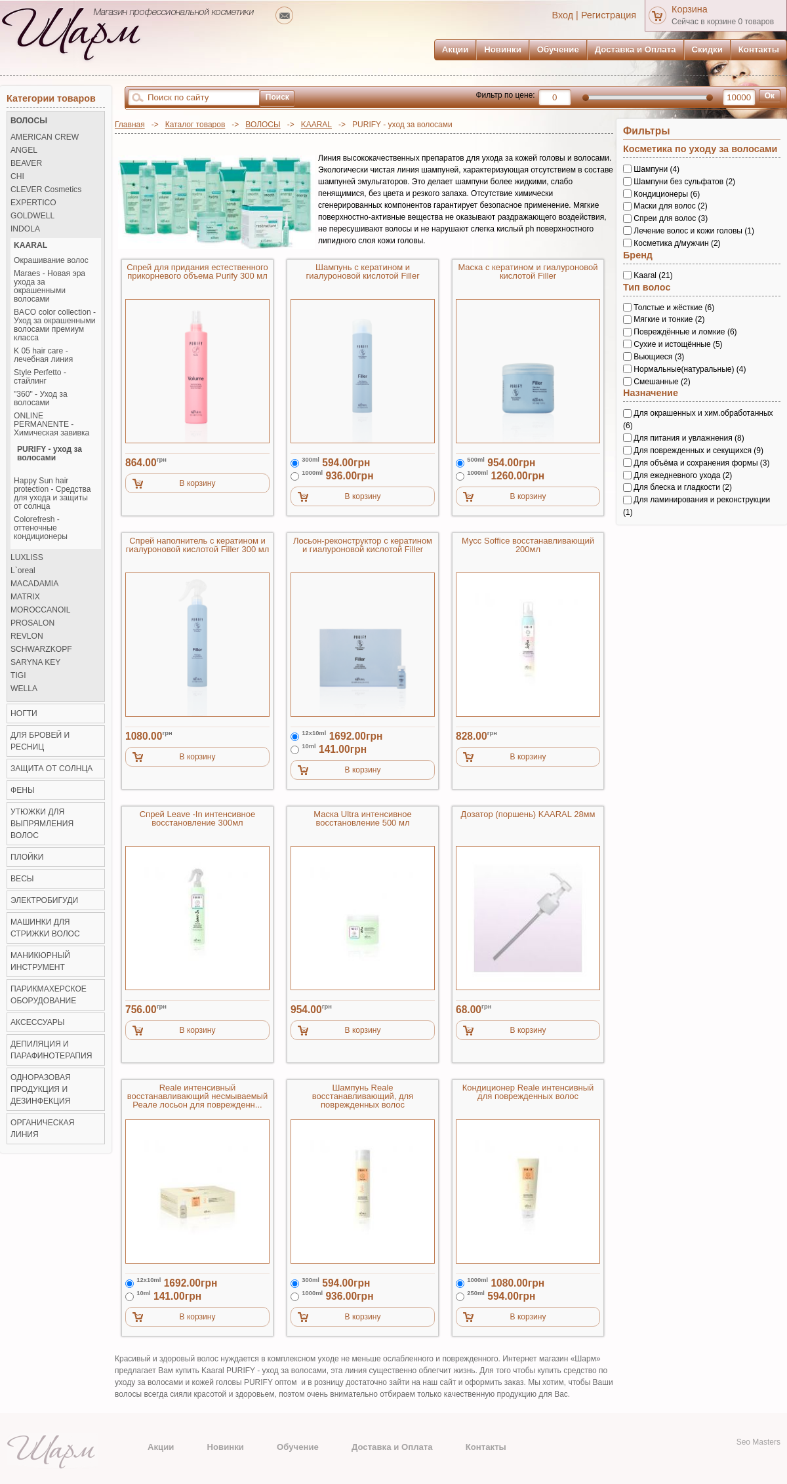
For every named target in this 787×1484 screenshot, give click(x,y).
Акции (455, 49)
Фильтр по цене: (505, 95)
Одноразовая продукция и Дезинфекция (40, 1089)
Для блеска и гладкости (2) (683, 487)
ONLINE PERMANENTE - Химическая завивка (51, 424)
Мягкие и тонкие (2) (669, 319)
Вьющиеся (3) (659, 356)
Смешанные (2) (662, 381)
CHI (17, 176)
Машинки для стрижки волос (45, 927)
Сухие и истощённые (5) (678, 344)
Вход (563, 15)
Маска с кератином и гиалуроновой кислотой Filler (527, 272)
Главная (130, 124)
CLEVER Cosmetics (45, 190)
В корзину (198, 483)
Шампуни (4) (656, 169)
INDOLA (25, 229)
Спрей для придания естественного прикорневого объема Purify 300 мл (197, 272)
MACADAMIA (34, 584)
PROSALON (32, 623)
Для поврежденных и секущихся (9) (698, 450)
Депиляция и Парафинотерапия (51, 1049)
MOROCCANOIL (40, 610)
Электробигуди (44, 900)
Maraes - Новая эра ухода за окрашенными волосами (49, 287)
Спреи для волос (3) (671, 218)
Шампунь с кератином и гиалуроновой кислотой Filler (362, 272)
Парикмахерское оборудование (48, 994)
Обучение (558, 49)
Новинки (502, 49)
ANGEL (23, 150)
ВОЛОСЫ (262, 124)
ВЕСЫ (22, 878)
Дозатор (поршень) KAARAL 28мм (528, 814)
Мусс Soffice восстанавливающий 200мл (528, 545)
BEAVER (26, 163)
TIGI (18, 676)
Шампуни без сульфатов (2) (684, 181)
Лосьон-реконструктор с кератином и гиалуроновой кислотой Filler (362, 545)
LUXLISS (26, 557)
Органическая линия (42, 1128)
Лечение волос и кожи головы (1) (694, 230)
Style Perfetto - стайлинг (40, 377)
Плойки (26, 857)
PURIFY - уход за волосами (49, 453)
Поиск (277, 97)
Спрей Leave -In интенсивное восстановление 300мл (198, 819)
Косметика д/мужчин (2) (677, 243)
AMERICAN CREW (44, 137)
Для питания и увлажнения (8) (689, 438)
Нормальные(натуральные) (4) (690, 369)
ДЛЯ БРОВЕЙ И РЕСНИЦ (40, 741)
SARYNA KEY (35, 662)
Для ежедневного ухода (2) (683, 474)
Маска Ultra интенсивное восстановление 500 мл (362, 819)
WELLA (23, 689)
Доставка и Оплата (635, 49)
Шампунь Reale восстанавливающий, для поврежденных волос (362, 1096)
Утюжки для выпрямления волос (41, 823)
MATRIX (25, 597)
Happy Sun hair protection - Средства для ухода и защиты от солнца (52, 494)
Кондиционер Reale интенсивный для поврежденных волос (528, 1092)
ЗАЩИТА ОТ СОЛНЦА (51, 768)
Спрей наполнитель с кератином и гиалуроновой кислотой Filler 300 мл (198, 545)
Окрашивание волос (51, 260)
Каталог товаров (195, 124)
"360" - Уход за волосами (41, 398)
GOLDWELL (32, 216)
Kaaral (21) (653, 275)
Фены (22, 790)
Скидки (707, 49)
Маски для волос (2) (670, 206)
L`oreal (22, 571)
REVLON (26, 636)
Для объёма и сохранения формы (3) (701, 463)
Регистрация (608, 15)
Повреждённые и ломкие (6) (685, 331)
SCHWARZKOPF (41, 649)
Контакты (758, 49)
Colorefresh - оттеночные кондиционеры (41, 528)
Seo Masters (758, 1442)
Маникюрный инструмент (40, 961)
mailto (284, 15)
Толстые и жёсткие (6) (674, 306)
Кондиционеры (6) (667, 193)
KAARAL (316, 124)
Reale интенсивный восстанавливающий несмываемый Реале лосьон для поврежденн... (197, 1096)
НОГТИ (23, 713)
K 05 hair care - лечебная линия (43, 355)
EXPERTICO (33, 203)
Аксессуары (37, 1022)
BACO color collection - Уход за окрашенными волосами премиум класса (55, 325)
